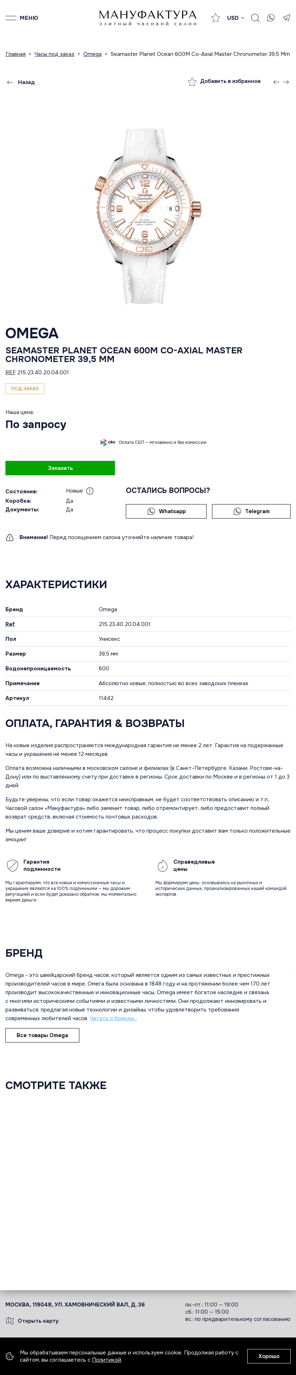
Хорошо (269, 1356)
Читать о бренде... (113, 1018)
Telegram (251, 511)
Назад (20, 82)
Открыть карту (32, 1321)
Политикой (106, 1359)
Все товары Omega (42, 1035)
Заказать (60, 468)
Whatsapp (166, 511)
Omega (31, 333)
